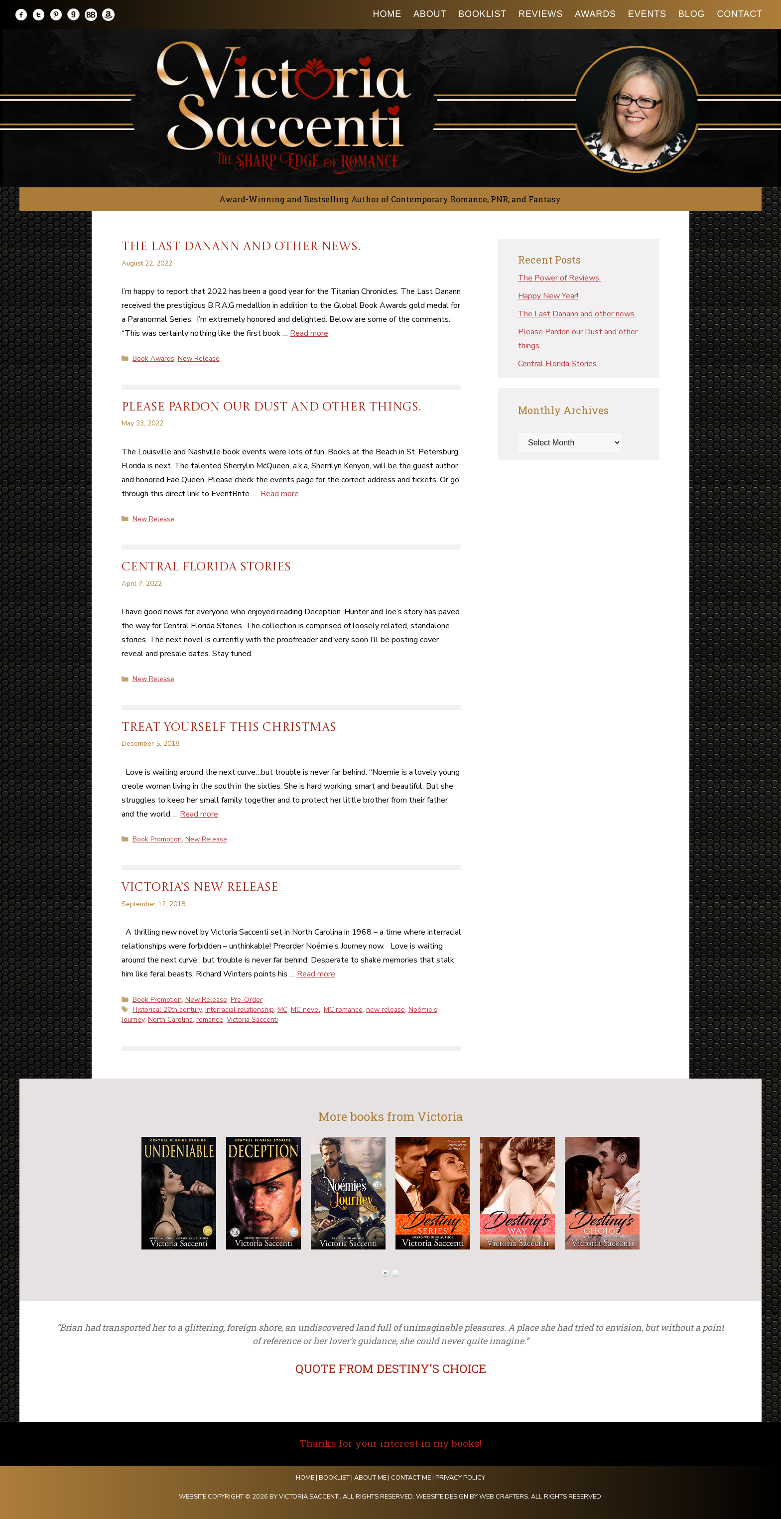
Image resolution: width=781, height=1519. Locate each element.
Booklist (482, 14)
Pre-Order (246, 999)
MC (282, 1009)
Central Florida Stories (206, 567)
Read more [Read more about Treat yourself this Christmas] (199, 814)
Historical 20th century (167, 1009)
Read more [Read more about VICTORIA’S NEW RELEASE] (316, 973)
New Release (199, 358)
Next (656, 1193)
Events (647, 14)
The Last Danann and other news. (241, 247)
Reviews (541, 14)
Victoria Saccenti (252, 1019)
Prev (124, 1193)
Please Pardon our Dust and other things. (271, 408)
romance (209, 1019)
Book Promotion (157, 839)
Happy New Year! (548, 295)
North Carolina (170, 1019)
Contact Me (411, 1477)
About (429, 14)
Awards (595, 14)
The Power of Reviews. (559, 278)
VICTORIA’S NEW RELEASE (200, 888)
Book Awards (153, 358)
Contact (740, 14)
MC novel (305, 1009)
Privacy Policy (460, 1477)
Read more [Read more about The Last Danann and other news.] (309, 333)
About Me (370, 1477)
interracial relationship (239, 1009)
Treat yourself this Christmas (229, 728)
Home (387, 14)
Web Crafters (503, 1496)
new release (385, 1009)
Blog (691, 14)
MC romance (343, 1009)
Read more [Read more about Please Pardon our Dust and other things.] (279, 493)
